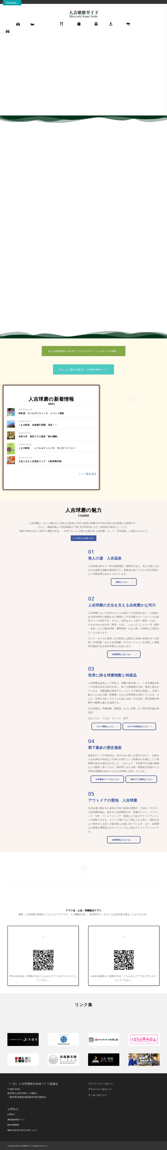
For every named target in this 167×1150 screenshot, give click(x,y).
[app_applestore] (43, 960)
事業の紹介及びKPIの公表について (22, 1130)
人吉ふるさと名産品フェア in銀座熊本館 (40, 461)
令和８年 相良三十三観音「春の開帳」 (38, 436)
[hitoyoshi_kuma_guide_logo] (83, 14)
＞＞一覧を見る (87, 474)
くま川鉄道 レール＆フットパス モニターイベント (46, 448)
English (151, 6)
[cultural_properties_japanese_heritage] (23, 1039)
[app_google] (124, 960)
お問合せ (11, 1114)
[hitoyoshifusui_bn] (103, 1059)
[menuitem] (151, 6)
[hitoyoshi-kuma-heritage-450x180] (23, 1059)
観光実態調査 (13, 1124)
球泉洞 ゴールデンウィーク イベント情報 (41, 413)
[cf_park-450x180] (103, 1039)
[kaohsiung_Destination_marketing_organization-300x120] (63, 1059)
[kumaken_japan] (144, 1059)
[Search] (161, 31)
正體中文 (160, 6)
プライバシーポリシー (100, 1089)
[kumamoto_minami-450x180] (144, 1039)
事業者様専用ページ (16, 1119)
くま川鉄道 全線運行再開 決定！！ (37, 424)
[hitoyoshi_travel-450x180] (63, 1039)
